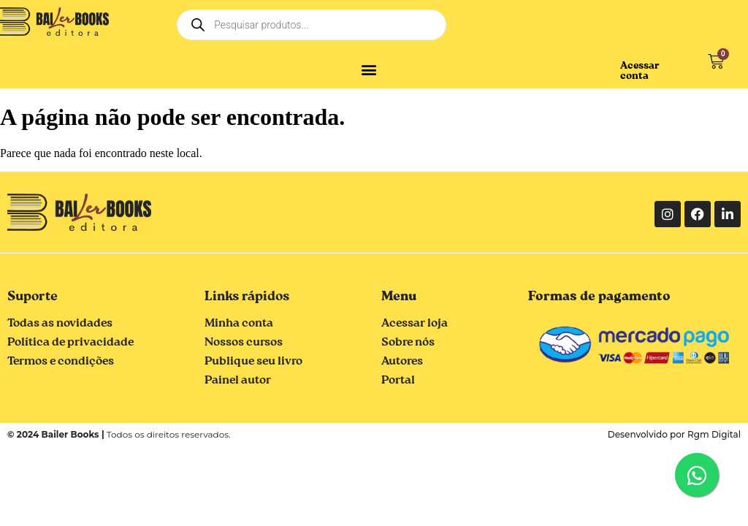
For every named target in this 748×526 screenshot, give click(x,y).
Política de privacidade (70, 342)
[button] (369, 69)
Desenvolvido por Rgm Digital (674, 434)
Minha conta (239, 323)
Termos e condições (60, 361)
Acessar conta (640, 71)
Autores (402, 361)
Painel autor (238, 380)
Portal (398, 380)
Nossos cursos (244, 342)
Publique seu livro (253, 361)
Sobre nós (408, 342)
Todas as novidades (59, 323)
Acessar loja (414, 323)
